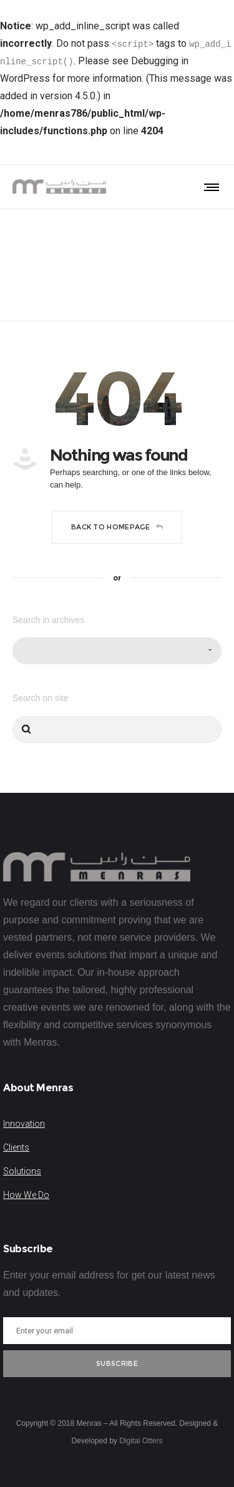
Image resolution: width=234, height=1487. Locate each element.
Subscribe (117, 1363)
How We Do (26, 1195)
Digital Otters (140, 1440)
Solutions (22, 1171)
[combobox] (117, 650)
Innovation (24, 1124)
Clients (16, 1147)
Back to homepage (117, 527)
